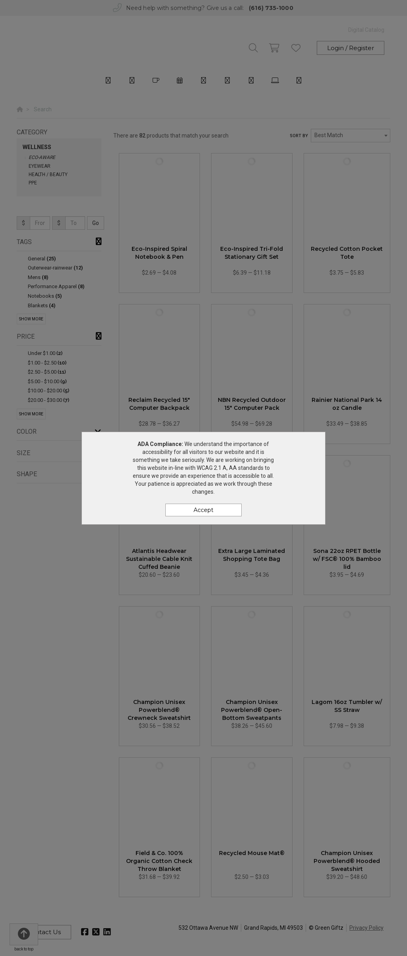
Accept (203, 510)
